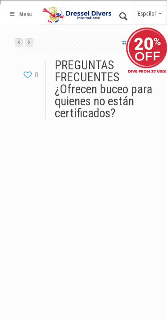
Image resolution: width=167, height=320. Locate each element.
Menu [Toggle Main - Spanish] (20, 14)
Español (151, 13)
